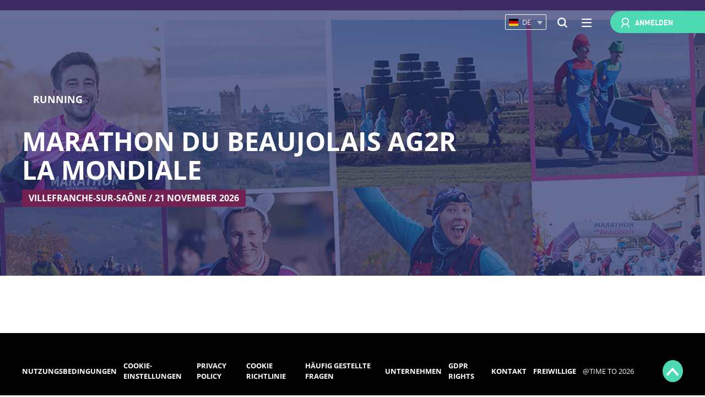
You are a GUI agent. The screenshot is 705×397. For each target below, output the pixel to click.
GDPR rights (461, 371)
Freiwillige (554, 371)
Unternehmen (413, 371)
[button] (525, 22)
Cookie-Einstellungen (152, 371)
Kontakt (509, 371)
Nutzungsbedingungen (69, 371)
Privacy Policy (211, 371)
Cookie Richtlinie (266, 371)
